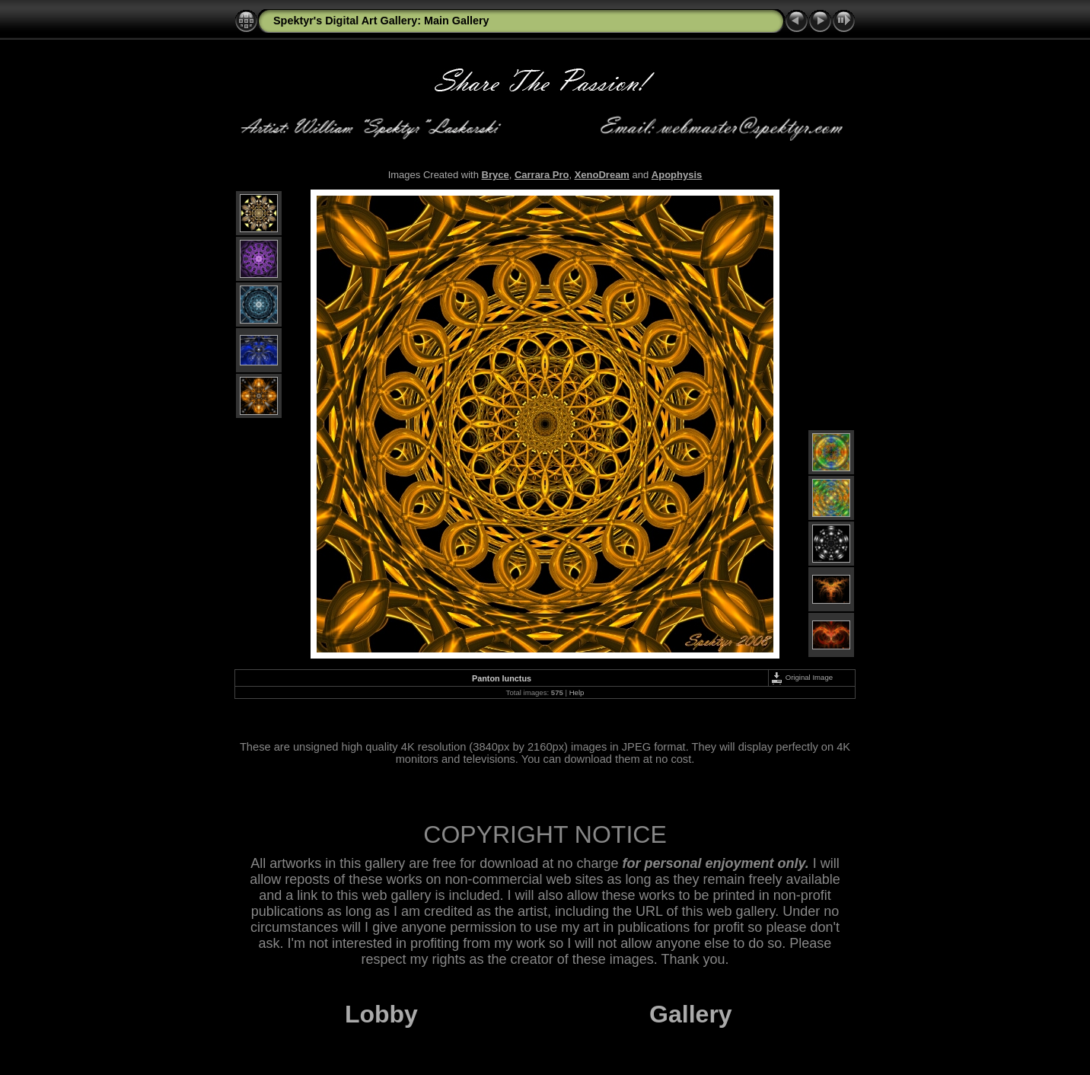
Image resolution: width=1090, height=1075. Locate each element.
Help (577, 692)
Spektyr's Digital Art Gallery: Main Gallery (381, 20)
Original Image (801, 677)
